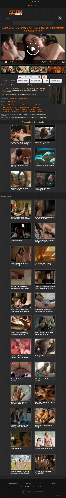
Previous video (5, 117)
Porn (17, 109)
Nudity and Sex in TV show (19, 98)
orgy (39, 109)
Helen (49, 85)
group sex (36, 107)
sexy (15, 107)
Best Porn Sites (36, 2)
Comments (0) (56, 81)
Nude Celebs (7, 107)
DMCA (39, 486)
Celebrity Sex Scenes (13, 105)
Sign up (30, 5)
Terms (27, 486)
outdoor (32, 112)
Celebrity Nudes (40, 105)
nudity (40, 112)
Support (54, 483)
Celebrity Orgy (25, 107)
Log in (36, 5)
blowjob (24, 109)
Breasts (24, 112)
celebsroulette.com (38, 491)
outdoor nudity (8, 109)
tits (24, 105)
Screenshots (36, 81)
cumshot (32, 109)
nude (30, 105)
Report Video (23, 81)
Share (46, 81)
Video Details (10, 81)
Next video (4, 114)
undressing (15, 112)
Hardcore (6, 112)
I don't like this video (39, 77)
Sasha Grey (11, 101)
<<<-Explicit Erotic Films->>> (47, 62)
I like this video (20, 77)
